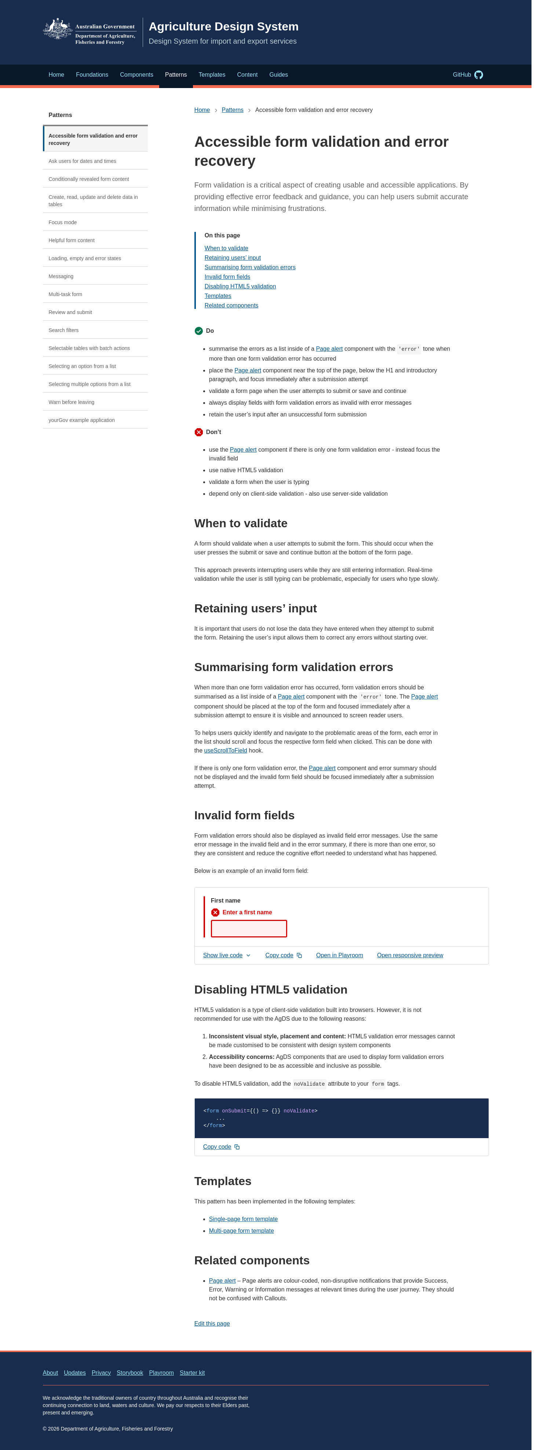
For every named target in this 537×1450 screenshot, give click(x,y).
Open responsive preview (410, 955)
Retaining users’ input (233, 258)
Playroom (161, 1373)
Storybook (130, 1373)
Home (202, 110)
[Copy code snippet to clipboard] (222, 1147)
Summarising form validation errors (250, 267)
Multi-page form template (241, 1231)
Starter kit (192, 1373)
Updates (75, 1373)
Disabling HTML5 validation (240, 286)
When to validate (226, 248)
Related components (232, 305)
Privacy (101, 1373)
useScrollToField (225, 750)
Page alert (329, 349)
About (50, 1373)
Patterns (60, 115)
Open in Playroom (342, 956)
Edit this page (212, 1323)
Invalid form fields (228, 277)
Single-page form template (243, 1219)
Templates (218, 296)
